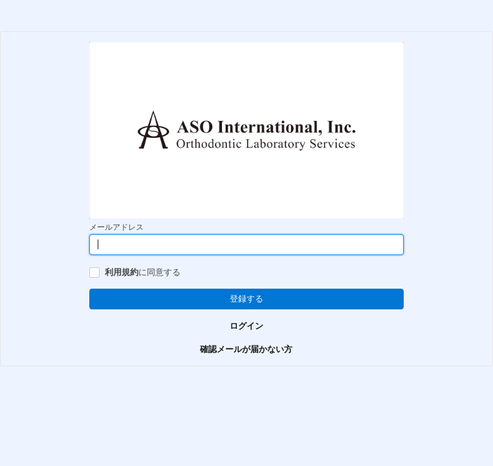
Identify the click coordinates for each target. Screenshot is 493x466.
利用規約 (121, 272)
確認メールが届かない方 (246, 349)
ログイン (246, 326)
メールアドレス (116, 227)
